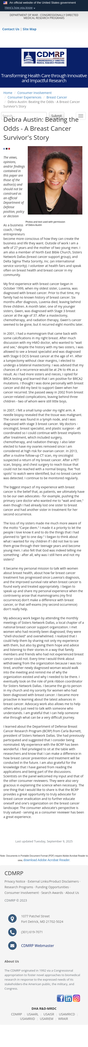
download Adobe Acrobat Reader (46, 860)
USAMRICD (67, 1014)
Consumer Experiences (25, 97)
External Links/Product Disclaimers (53, 881)
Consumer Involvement (34, 93)
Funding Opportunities (52, 887)
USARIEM (46, 1019)
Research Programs (19, 887)
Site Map (29, 29)
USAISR (49, 1014)
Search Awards (52, 892)
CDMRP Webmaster (37, 945)
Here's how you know (18, 7)
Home (7, 93)
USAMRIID (27, 1019)
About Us (72, 892)
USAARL (33, 1014)
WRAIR (63, 1019)
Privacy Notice (15, 881)
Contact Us (11, 29)
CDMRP (16, 1014)
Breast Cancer (56, 97)
